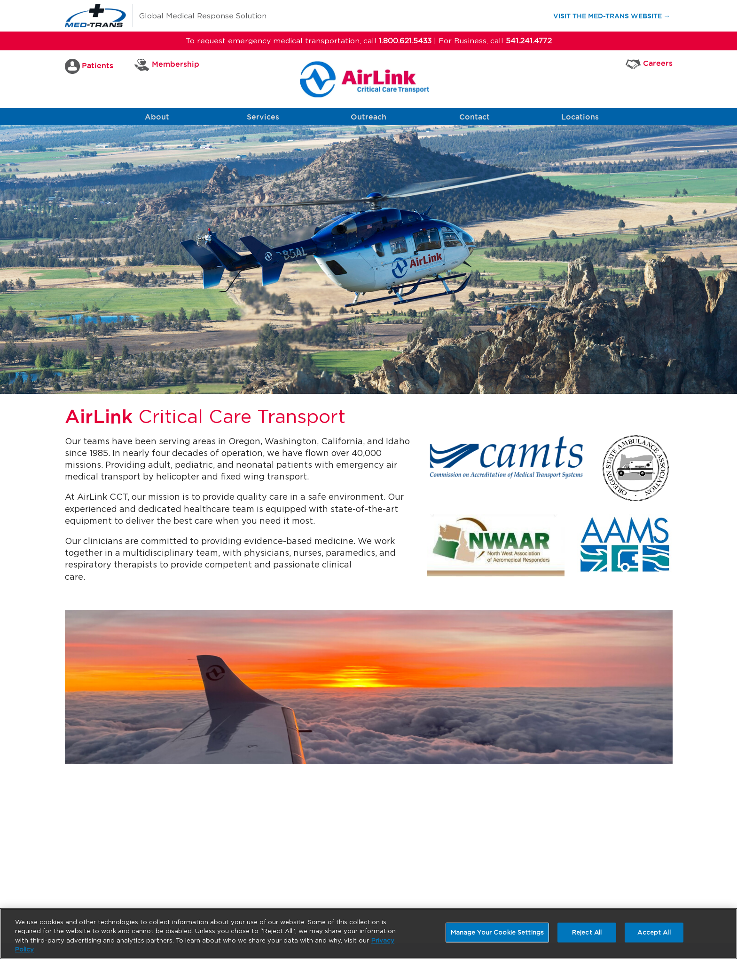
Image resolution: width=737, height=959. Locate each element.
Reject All (587, 932)
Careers (649, 64)
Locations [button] (580, 116)
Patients (89, 66)
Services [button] (263, 116)
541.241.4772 (529, 40)
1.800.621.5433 (405, 40)
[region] (368, 933)
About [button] (157, 116)
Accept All (653, 932)
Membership (166, 65)
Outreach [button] (368, 116)
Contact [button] (474, 116)
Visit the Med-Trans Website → (616, 15)
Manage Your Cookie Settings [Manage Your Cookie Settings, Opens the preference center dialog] (497, 932)
